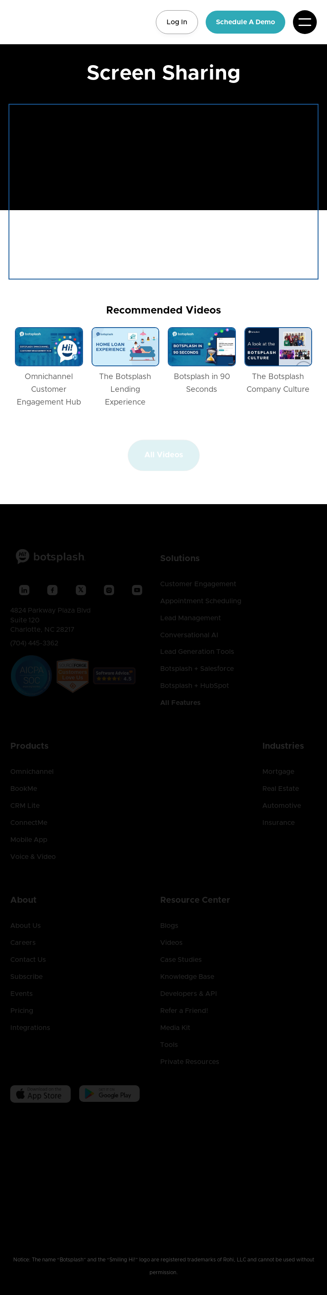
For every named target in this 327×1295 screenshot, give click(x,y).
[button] (305, 22)
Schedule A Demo (245, 22)
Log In (176, 22)
